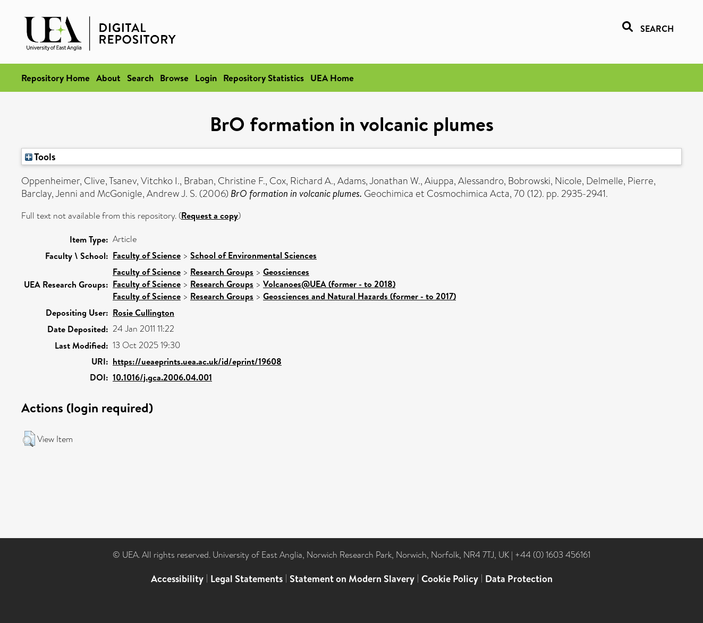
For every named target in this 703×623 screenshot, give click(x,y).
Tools (40, 156)
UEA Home (332, 78)
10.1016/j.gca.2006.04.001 (162, 377)
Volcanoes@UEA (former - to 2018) (329, 284)
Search (140, 78)
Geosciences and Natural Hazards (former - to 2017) (359, 296)
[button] (29, 439)
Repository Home (55, 78)
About (108, 78)
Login (206, 78)
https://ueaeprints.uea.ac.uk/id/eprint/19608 (197, 361)
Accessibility (177, 578)
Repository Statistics (263, 78)
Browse (174, 78)
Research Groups (221, 272)
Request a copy (209, 215)
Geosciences (286, 272)
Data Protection (519, 578)
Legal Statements (246, 578)
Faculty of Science (147, 255)
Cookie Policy (449, 578)
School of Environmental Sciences (253, 255)
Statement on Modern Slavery (352, 578)
